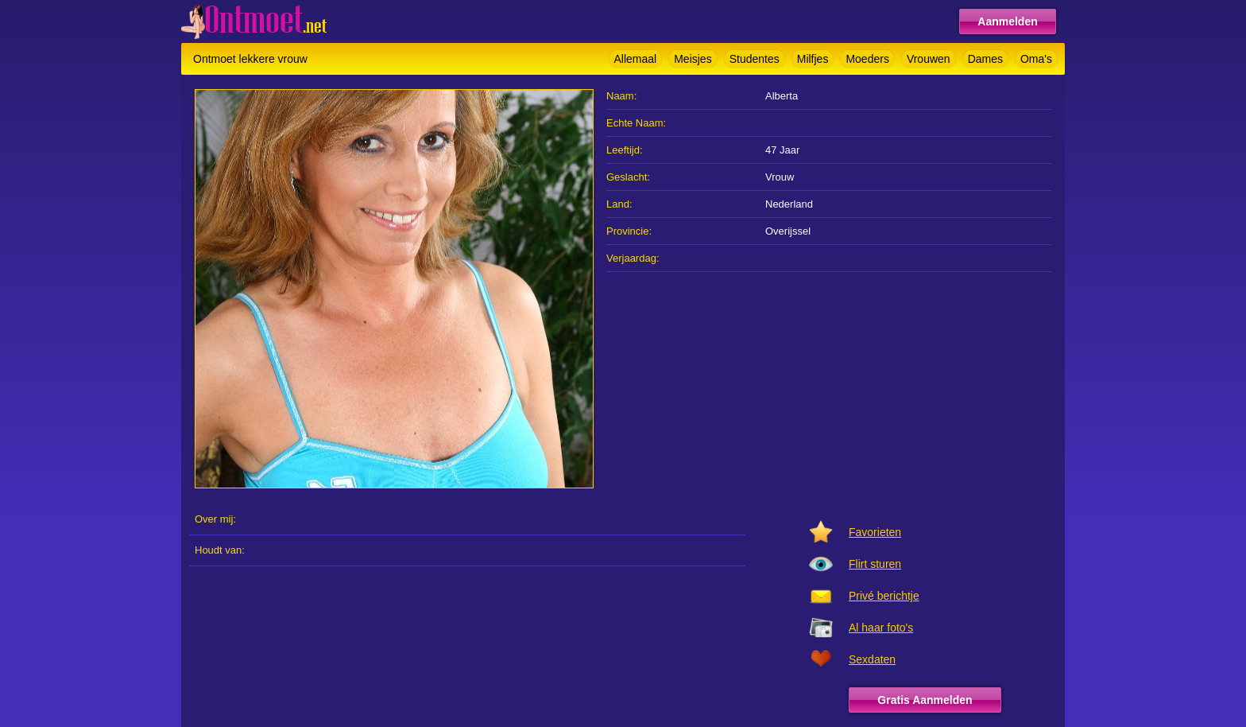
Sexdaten (872, 659)
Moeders (867, 58)
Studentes (754, 58)
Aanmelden (1007, 21)
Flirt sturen (875, 564)
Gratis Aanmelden (924, 700)
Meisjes (692, 58)
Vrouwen (928, 58)
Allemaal (635, 58)
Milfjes (813, 58)
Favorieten (875, 532)
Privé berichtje (884, 595)
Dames (985, 58)
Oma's (1036, 58)
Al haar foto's (881, 627)
